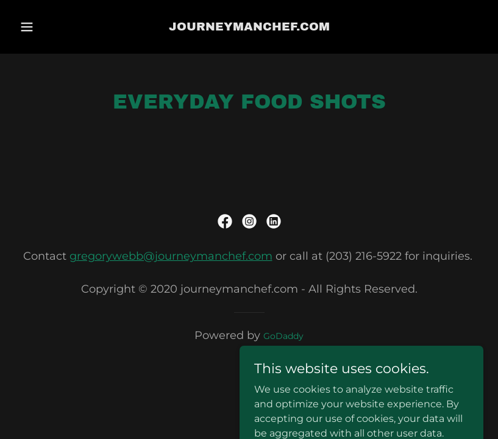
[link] (249, 27)
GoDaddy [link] (283, 335)
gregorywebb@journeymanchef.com (170, 256)
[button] (37, 27)
